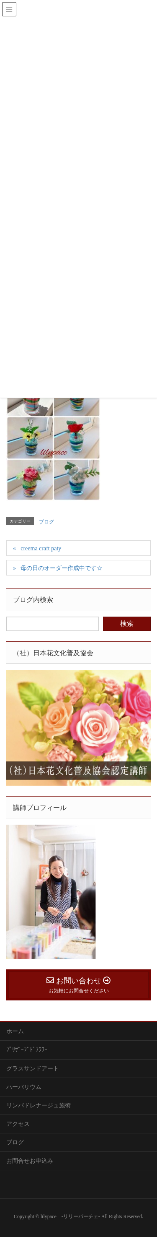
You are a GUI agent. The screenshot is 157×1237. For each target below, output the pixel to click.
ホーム (15, 1031)
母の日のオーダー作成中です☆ (62, 568)
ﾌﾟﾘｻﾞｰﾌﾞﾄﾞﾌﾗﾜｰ (26, 1050)
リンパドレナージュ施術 (38, 1105)
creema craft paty (41, 548)
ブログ (46, 522)
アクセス (18, 1124)
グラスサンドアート (32, 1068)
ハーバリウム (23, 1087)
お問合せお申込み (29, 1161)
